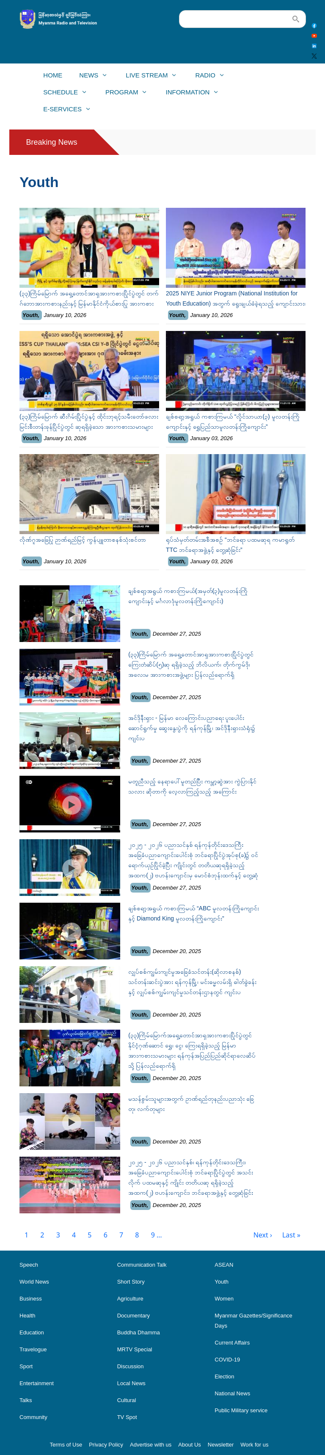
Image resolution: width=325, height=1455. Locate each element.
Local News (131, 1383)
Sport (26, 1366)
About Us (189, 1444)
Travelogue (33, 1349)
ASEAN (224, 1265)
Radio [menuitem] (205, 78)
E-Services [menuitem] (62, 111)
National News (232, 1393)
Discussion (130, 1366)
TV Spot (127, 1417)
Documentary (133, 1315)
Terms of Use (66, 1444)
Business (30, 1298)
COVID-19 (227, 1359)
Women (224, 1298)
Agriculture (130, 1298)
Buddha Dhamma (138, 1332)
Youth (30, 315)
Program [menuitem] (121, 94)
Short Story (131, 1282)
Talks (25, 1400)
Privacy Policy (106, 1444)
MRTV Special (134, 1349)
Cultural (126, 1400)
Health (27, 1315)
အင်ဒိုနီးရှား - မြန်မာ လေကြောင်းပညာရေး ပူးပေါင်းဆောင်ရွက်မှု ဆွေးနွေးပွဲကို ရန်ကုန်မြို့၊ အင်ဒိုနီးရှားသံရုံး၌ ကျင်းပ (191, 727)
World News (34, 1282)
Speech (28, 1265)
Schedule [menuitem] (60, 94)
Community (33, 1417)
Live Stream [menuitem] (146, 78)
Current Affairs (232, 1342)
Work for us (254, 1444)
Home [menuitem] (52, 75)
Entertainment (36, 1383)
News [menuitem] (88, 78)
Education (31, 1332)
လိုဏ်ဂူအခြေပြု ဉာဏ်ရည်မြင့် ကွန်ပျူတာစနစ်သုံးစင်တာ (82, 539)
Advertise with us (150, 1444)
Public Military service (241, 1410)
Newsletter (221, 1444)
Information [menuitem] (187, 94)
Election (224, 1376)
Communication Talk (142, 1265)
